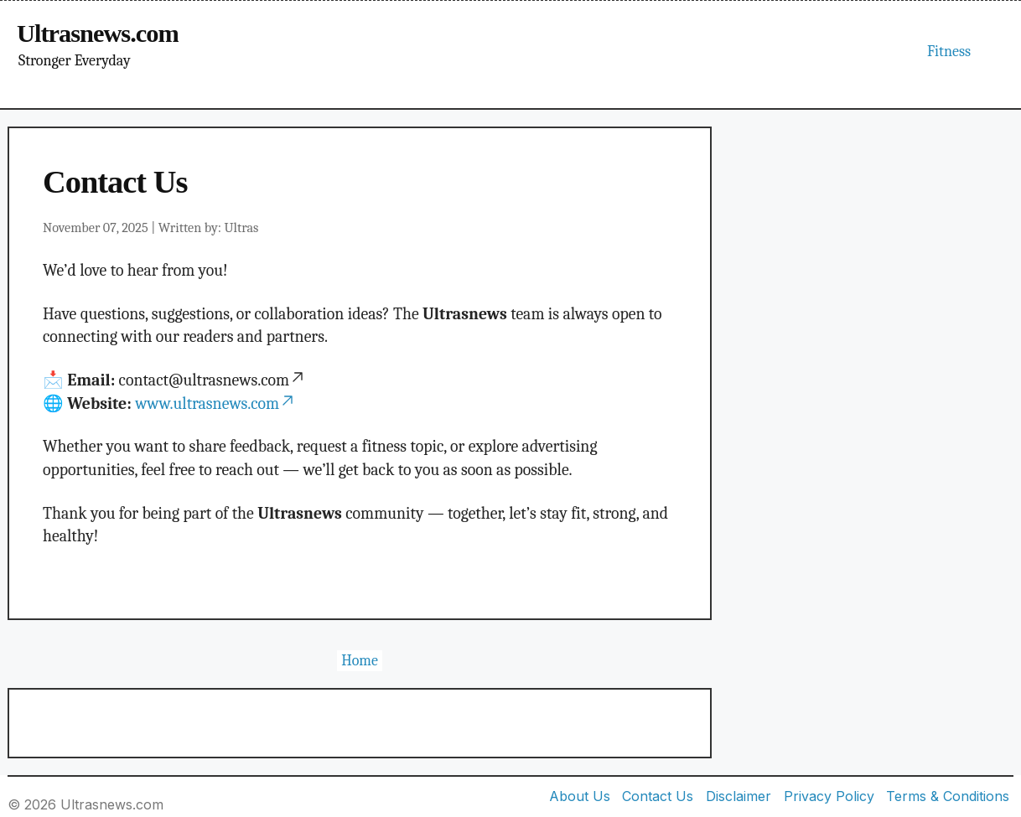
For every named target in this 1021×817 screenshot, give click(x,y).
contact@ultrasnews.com (213, 380)
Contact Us (657, 796)
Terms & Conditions (947, 796)
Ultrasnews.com (98, 33)
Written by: (208, 227)
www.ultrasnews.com (215, 403)
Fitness (949, 51)
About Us (579, 796)
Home (359, 661)
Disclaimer (738, 796)
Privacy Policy (829, 796)
